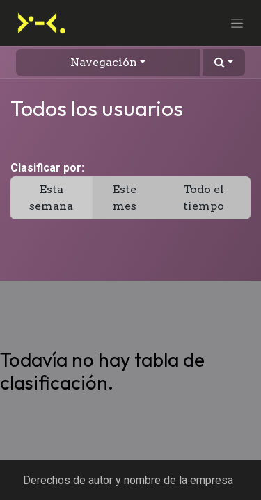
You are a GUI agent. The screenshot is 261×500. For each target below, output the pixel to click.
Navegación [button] (103, 62)
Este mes (124, 197)
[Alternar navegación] (237, 23)
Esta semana (51, 197)
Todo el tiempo (203, 197)
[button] (224, 62)
